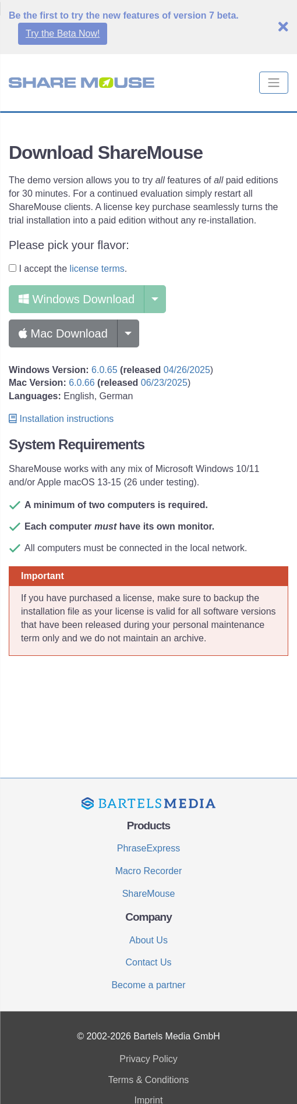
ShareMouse (148, 894)
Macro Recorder (148, 871)
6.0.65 (104, 370)
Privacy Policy (148, 1059)
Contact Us (148, 962)
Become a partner (148, 985)
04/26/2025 (187, 370)
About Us (148, 940)
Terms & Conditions (148, 1080)
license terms (97, 269)
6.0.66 (81, 383)
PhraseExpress (149, 848)
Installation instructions (61, 419)
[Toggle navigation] (273, 83)
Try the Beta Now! (63, 33)
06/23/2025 (164, 383)
